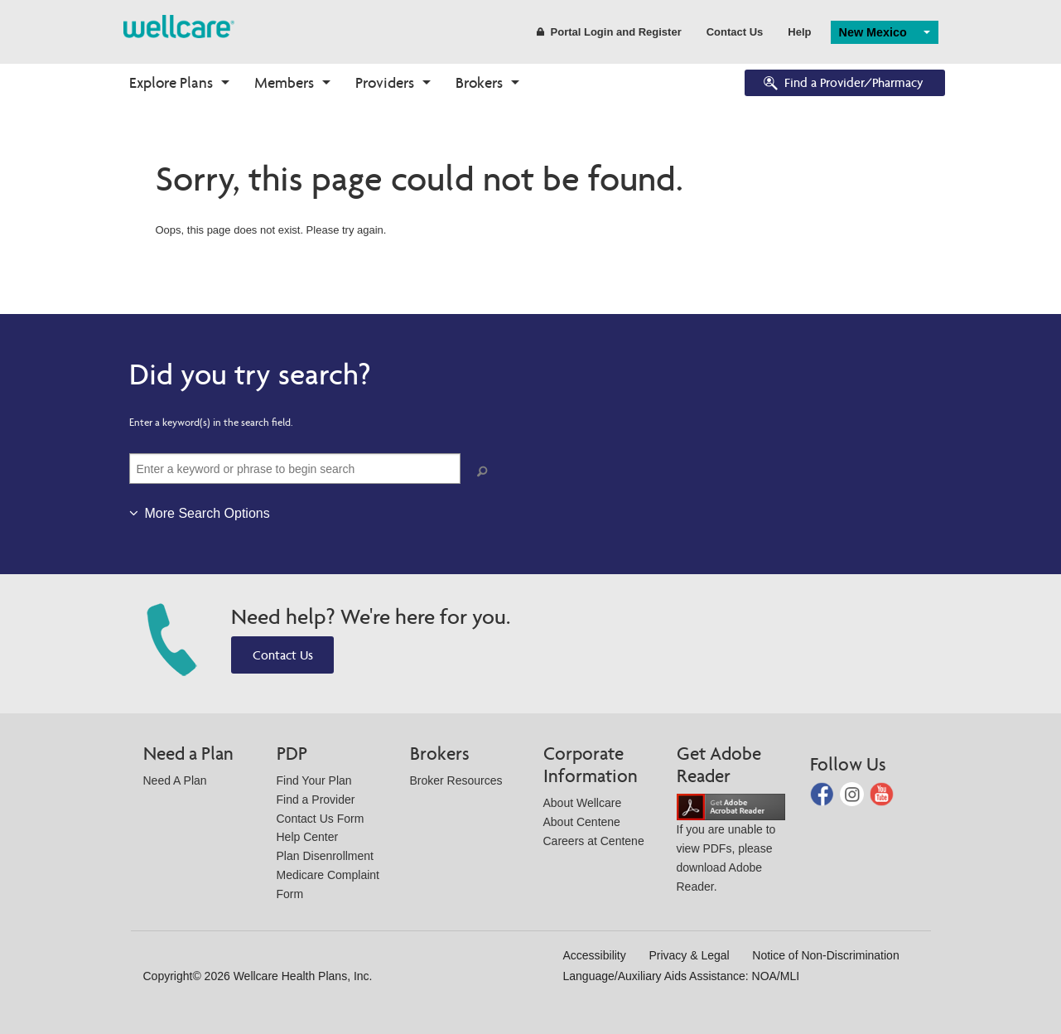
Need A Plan (175, 780)
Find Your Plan (314, 780)
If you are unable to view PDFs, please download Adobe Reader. (731, 846)
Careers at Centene (593, 841)
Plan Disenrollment (325, 855)
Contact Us (735, 32)
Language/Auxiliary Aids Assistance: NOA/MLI (681, 976)
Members (284, 82)
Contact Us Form (320, 818)
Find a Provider (316, 799)
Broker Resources (456, 780)
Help (799, 32)
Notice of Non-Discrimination (825, 955)
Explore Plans (171, 82)
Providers (384, 82)
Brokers (479, 82)
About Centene (581, 822)
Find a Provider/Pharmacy (842, 84)
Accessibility (594, 955)
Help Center (308, 836)
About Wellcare (582, 802)
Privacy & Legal (689, 955)
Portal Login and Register (609, 32)
